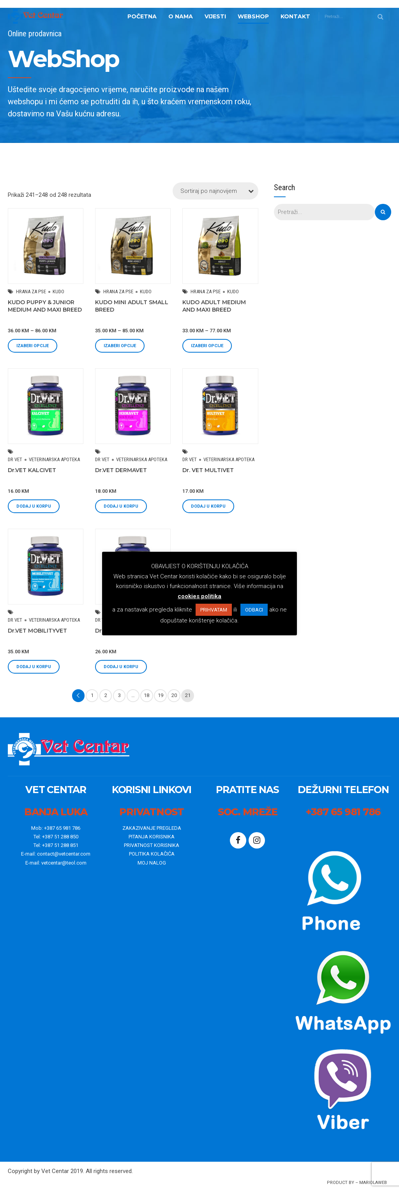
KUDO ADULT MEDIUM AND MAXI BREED (214, 306)
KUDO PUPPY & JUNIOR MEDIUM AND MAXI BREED (45, 306)
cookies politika (199, 596)
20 (174, 695)
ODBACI (254, 610)
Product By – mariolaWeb (357, 1182)
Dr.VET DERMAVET (121, 470)
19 (160, 695)
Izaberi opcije (32, 345)
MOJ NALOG (152, 863)
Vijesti (215, 16)
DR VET (15, 459)
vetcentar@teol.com (64, 863)
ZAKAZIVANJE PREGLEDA (151, 828)
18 (146, 695)
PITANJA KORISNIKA (152, 837)
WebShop (253, 16)
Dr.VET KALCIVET (32, 470)
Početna (142, 16)
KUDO (58, 291)
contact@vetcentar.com (63, 854)
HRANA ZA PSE (31, 291)
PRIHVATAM (213, 610)
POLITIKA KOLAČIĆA (152, 854)
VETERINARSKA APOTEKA (54, 459)
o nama (180, 16)
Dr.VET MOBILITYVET (37, 630)
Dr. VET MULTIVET (208, 470)
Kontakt (295, 16)
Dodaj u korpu (33, 506)
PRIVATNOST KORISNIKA (151, 845)
